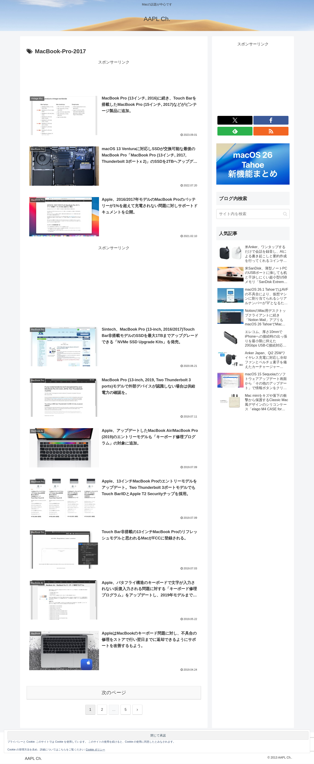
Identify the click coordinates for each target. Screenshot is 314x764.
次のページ (114, 692)
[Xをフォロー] (235, 120)
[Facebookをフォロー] (270, 120)
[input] (253, 214)
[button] (285, 213)
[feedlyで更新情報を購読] (235, 131)
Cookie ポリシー (95, 749)
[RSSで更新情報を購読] (270, 131)
